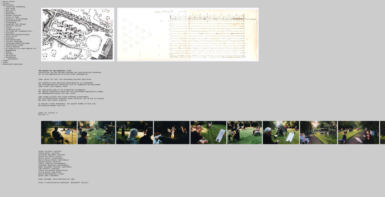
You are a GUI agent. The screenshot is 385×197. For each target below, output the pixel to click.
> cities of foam (10, 17)
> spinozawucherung (11, 21)
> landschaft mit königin (13, 24)
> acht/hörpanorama (11, 40)
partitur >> (43, 115)
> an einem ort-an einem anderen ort (18, 48)
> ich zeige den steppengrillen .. (17, 31)
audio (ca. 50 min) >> (48, 113)
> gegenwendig (8, 50)
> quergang (7, 12)
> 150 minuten (8, 55)
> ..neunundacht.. (10, 59)
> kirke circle (9, 36)
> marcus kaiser (8, 2)
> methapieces (8, 57)
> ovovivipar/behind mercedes (15, 43)
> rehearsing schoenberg (13, 7)
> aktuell (5, 3)
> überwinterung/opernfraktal (15, 35)
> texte (4, 62)
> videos (4, 61)
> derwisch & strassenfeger (14, 19)
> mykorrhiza (8, 14)
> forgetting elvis (11, 29)
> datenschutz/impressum (11, 64)
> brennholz (7, 38)
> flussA (6, 28)
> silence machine (10, 47)
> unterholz (7, 33)
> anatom (6, 52)
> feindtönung (8, 22)
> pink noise (8, 8)
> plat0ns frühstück (11, 15)
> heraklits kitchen (11, 26)
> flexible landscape (11, 42)
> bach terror (8, 10)
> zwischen (7, 54)
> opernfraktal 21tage (12, 45)
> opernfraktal (7, 5)
